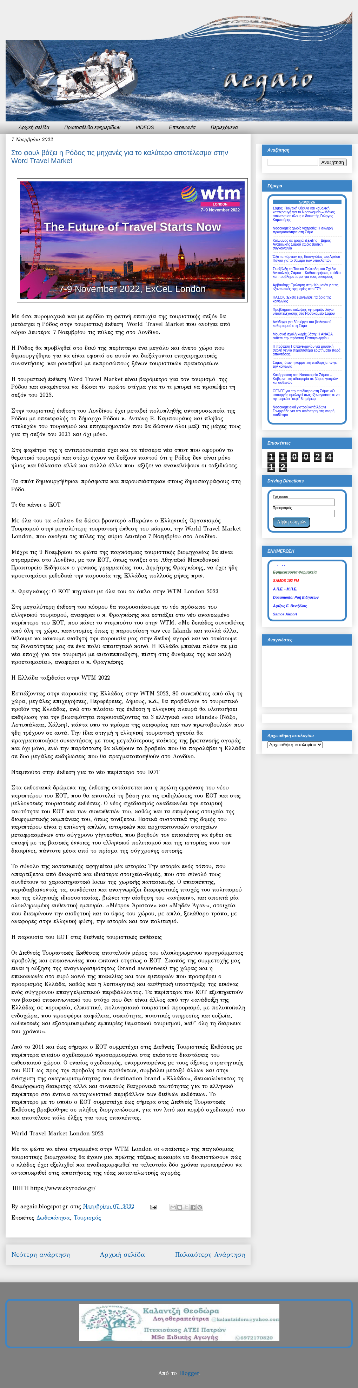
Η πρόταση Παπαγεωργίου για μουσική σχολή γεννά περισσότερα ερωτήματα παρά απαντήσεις (306, 350)
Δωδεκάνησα (53, 1217)
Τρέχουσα (280, 497)
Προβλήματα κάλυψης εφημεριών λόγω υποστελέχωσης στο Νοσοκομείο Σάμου (304, 311)
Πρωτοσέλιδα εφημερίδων (92, 127)
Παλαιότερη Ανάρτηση (210, 1254)
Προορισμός (282, 508)
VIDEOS (144, 127)
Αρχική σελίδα (34, 127)
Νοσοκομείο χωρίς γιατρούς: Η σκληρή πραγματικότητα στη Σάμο (303, 230)
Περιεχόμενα (224, 127)
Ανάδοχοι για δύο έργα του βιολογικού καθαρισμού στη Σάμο (302, 324)
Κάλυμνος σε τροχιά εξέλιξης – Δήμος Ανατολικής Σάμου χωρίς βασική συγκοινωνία (302, 244)
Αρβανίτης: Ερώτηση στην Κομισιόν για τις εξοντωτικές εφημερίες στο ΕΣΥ (305, 287)
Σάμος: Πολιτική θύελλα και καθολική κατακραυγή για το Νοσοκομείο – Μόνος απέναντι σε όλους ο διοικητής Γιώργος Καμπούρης (304, 214)
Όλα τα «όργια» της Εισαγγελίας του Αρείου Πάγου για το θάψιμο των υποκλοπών (306, 258)
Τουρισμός (87, 1217)
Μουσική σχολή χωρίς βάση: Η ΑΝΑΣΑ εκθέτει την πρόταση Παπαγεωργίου (302, 336)
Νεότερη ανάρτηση (40, 1254)
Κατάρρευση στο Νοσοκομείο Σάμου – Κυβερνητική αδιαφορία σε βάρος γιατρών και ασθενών (305, 379)
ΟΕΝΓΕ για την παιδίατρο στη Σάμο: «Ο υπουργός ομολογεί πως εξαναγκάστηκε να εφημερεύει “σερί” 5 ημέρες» (306, 395)
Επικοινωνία (182, 127)
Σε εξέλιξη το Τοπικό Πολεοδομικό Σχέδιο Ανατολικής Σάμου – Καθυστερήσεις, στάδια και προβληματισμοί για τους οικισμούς (306, 273)
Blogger (189, 1373)
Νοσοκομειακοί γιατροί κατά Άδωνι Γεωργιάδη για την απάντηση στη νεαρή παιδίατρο (303, 411)
